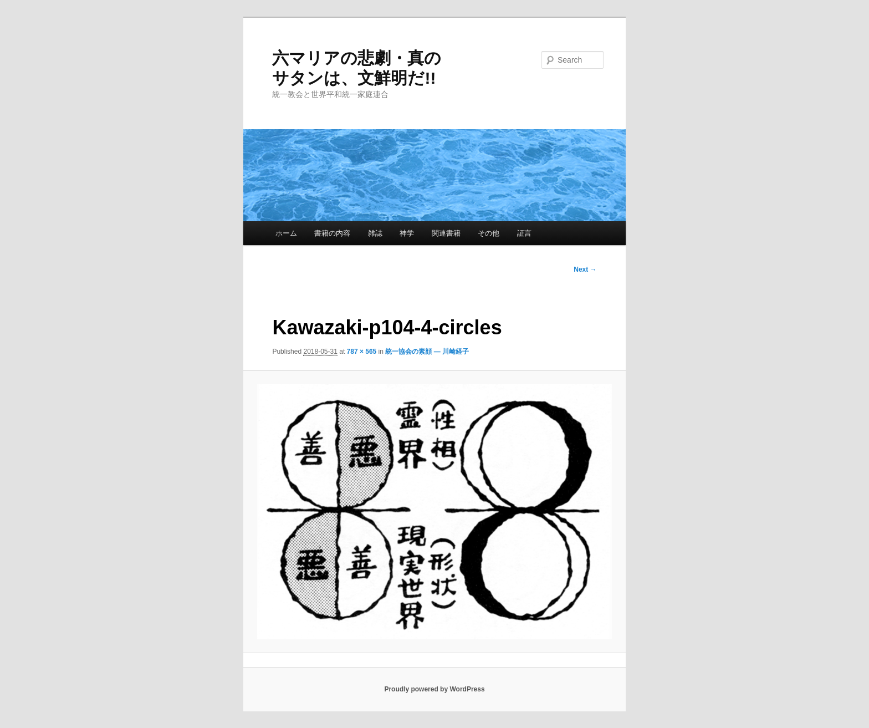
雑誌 (375, 233)
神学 (407, 233)
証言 (524, 233)
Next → (585, 269)
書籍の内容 (332, 233)
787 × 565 (362, 351)
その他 (488, 233)
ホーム (286, 233)
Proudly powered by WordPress (434, 689)
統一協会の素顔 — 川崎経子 (427, 351)
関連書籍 (446, 233)
